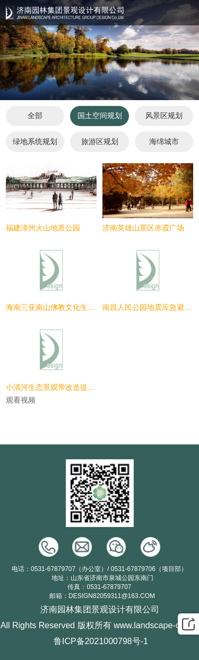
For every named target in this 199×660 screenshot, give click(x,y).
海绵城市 (164, 141)
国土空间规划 (99, 115)
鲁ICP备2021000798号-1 (101, 641)
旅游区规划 (99, 141)
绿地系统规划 (35, 141)
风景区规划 (164, 115)
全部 (35, 115)
